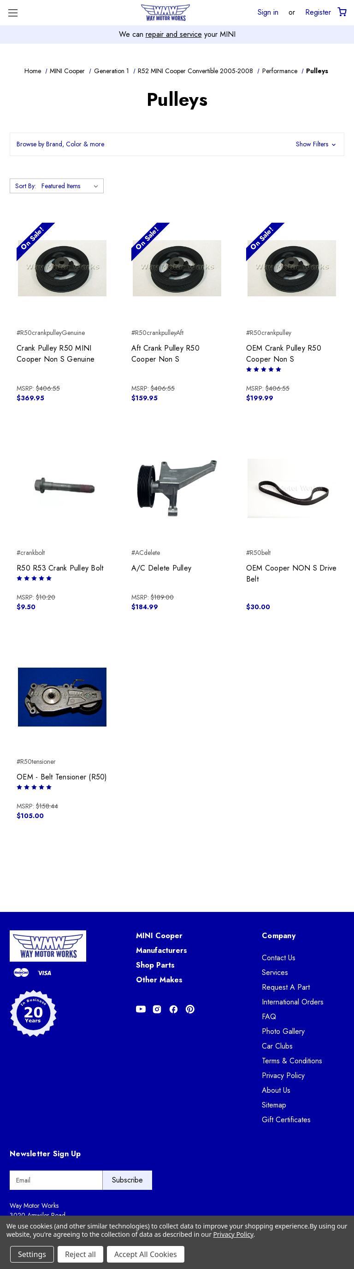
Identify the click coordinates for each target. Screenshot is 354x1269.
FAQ (269, 1016)
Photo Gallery (283, 1031)
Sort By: (25, 185)
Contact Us (278, 957)
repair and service (174, 34)
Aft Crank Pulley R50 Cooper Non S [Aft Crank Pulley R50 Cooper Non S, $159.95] (165, 353)
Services (275, 972)
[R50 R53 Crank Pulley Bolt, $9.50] (62, 488)
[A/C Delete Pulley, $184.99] (177, 488)
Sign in (268, 12)
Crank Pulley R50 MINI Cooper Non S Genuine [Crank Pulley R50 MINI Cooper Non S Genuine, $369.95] (55, 353)
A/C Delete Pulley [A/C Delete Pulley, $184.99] (161, 568)
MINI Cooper (159, 935)
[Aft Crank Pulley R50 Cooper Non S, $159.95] (177, 268)
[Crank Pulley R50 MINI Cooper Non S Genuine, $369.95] (62, 268)
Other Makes (159, 980)
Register (318, 12)
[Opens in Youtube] (141, 1009)
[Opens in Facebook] (173, 1009)
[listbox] (71, 186)
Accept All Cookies (145, 1254)
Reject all (80, 1254)
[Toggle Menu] (12, 12)
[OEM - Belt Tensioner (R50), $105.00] (62, 697)
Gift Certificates (286, 1119)
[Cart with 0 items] (341, 12)
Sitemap (274, 1105)
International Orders (293, 1002)
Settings (32, 1254)
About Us (276, 1090)
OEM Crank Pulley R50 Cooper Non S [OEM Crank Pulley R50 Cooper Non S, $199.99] (283, 353)
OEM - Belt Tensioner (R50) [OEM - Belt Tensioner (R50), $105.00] (62, 777)
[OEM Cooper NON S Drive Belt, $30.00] (292, 488)
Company (278, 935)
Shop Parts (155, 965)
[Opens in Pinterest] (190, 1009)
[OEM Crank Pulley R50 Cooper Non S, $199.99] (292, 268)
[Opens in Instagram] (157, 1009)
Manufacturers (161, 950)
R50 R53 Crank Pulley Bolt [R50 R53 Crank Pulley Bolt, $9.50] (60, 568)
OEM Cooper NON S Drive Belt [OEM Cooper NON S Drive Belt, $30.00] (291, 573)
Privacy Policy (283, 1075)
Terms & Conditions (292, 1061)
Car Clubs (277, 1046)
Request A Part (286, 987)
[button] (177, 144)
